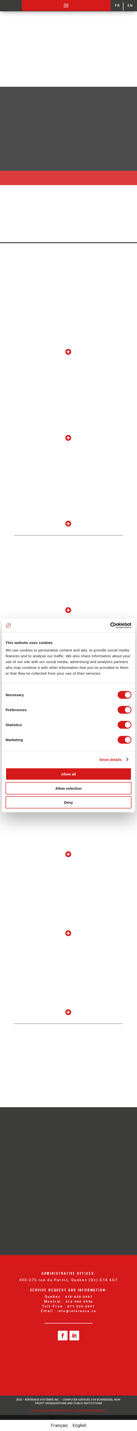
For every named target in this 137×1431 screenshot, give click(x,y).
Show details (110, 759)
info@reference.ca (77, 1311)
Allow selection (68, 788)
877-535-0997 (81, 1306)
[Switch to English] (79, 1425)
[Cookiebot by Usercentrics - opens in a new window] (110, 625)
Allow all (68, 774)
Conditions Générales (90, 1410)
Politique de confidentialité (52, 1410)
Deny (68, 802)
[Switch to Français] (59, 1425)
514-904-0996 (79, 1301)
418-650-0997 (79, 1297)
